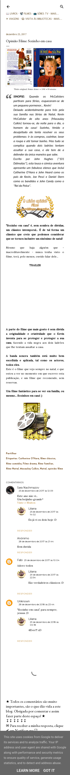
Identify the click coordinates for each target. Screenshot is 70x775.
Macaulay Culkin (29, 469)
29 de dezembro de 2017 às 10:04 (41, 560)
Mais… (55, 13)
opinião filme (55, 469)
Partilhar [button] (11, 454)
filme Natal (12, 469)
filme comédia (14, 464)
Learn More (28, 770)
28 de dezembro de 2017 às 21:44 (36, 541)
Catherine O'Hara (28, 459)
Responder (24, 530)
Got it (49, 770)
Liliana (32, 508)
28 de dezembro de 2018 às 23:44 (36, 604)
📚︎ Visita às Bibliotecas (36, 18)
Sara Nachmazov (28, 487)
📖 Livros (12, 13)
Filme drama (30, 464)
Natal (43, 469)
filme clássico (47, 459)
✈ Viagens (12, 18)
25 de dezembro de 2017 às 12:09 (36, 490)
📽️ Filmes (25, 13)
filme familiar (45, 464)
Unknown (23, 601)
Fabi (20, 560)
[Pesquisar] (62, 5)
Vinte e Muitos (26, 502)
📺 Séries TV (40, 13)
